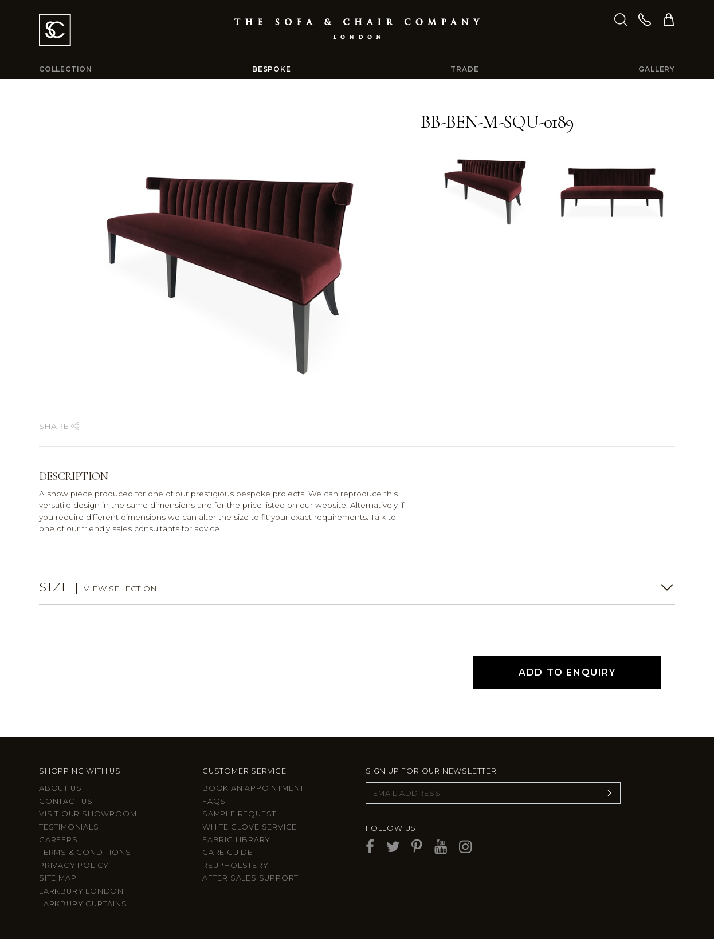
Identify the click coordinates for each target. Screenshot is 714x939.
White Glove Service (249, 827)
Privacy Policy (74, 865)
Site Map (57, 878)
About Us (60, 788)
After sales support (250, 878)
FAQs (214, 801)
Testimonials (69, 827)
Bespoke (271, 69)
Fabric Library (236, 839)
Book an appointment (253, 788)
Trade (464, 69)
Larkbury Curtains (83, 903)
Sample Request (239, 814)
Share (59, 426)
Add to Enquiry (567, 672)
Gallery (656, 69)
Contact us (66, 801)
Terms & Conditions (85, 852)
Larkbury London (81, 891)
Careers (58, 839)
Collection (65, 69)
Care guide (227, 852)
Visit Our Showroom (87, 814)
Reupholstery (235, 865)
